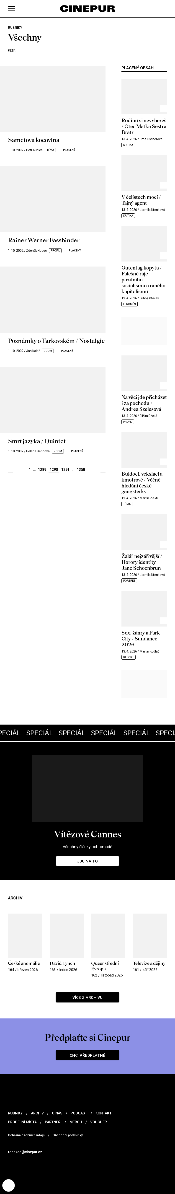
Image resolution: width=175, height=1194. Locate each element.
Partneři (53, 1122)
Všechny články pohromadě (87, 846)
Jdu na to (87, 861)
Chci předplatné (88, 1055)
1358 (81, 469)
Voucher (98, 1122)
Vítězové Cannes (87, 834)
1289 (42, 469)
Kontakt (103, 1113)
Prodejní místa (22, 1122)
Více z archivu (87, 997)
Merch (75, 1122)
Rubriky (15, 1113)
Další (103, 469)
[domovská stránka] (87, 8)
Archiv (37, 1113)
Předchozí (10, 469)
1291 (65, 469)
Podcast (79, 1113)
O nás (57, 1113)
